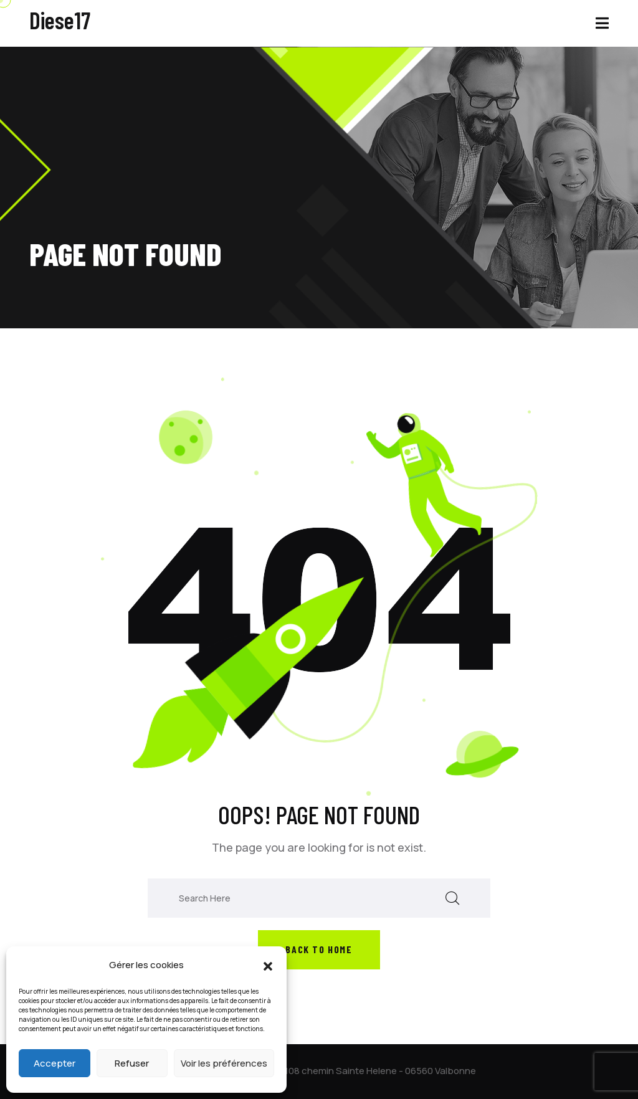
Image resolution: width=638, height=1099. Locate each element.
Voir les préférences (224, 1063)
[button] (268, 965)
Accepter (54, 1063)
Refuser (132, 1063)
